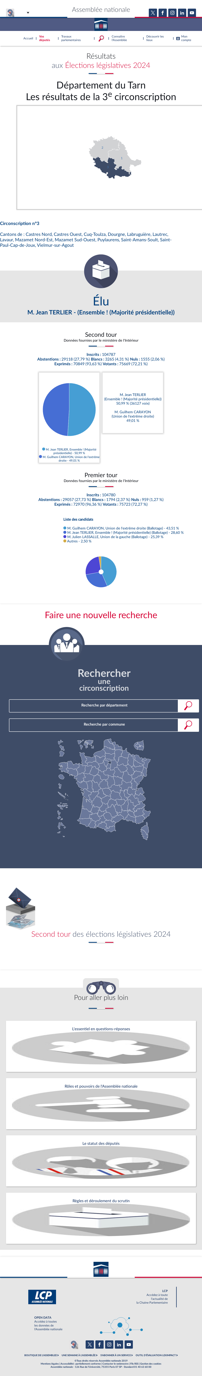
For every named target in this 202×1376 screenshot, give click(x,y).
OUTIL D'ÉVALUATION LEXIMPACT (156, 1355)
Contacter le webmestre (115, 1364)
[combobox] (104, 705)
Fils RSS (134, 1364)
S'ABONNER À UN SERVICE (115, 1355)
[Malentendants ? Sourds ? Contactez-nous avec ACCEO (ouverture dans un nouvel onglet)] (73, 1344)
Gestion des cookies (150, 1364)
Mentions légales (50, 1364)
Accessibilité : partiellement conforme (81, 1364)
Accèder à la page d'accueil (101, 23)
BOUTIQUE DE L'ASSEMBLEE (40, 1355)
